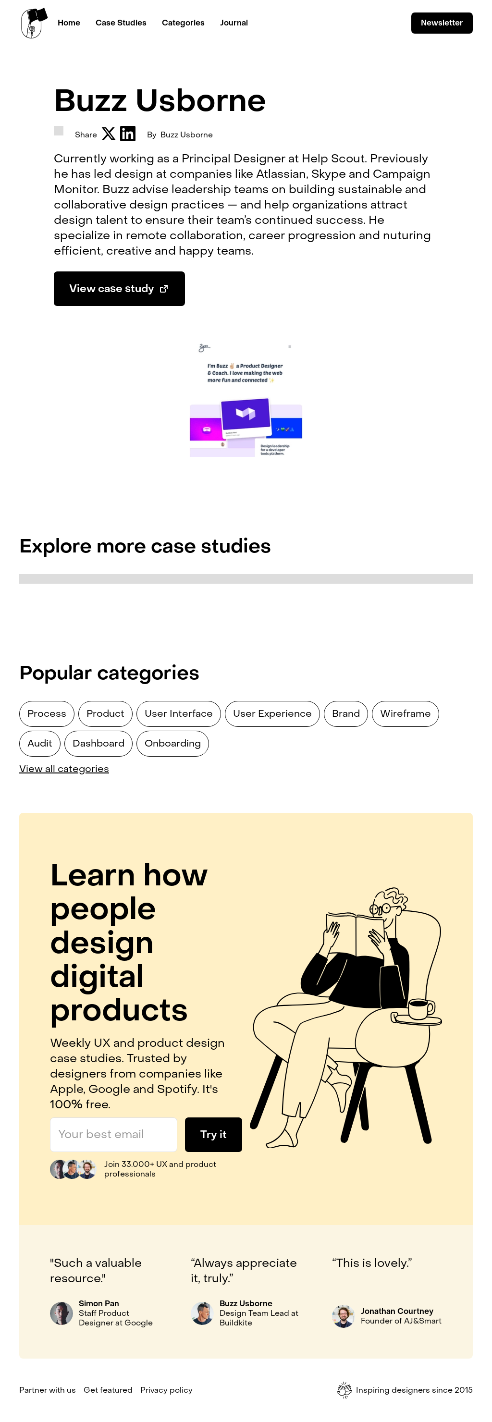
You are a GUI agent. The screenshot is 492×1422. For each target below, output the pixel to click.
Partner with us (47, 1390)
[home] (34, 23)
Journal (234, 23)
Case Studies (121, 23)
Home (69, 23)
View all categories (64, 769)
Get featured (108, 1390)
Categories (183, 23)
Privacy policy (166, 1390)
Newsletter (442, 23)
